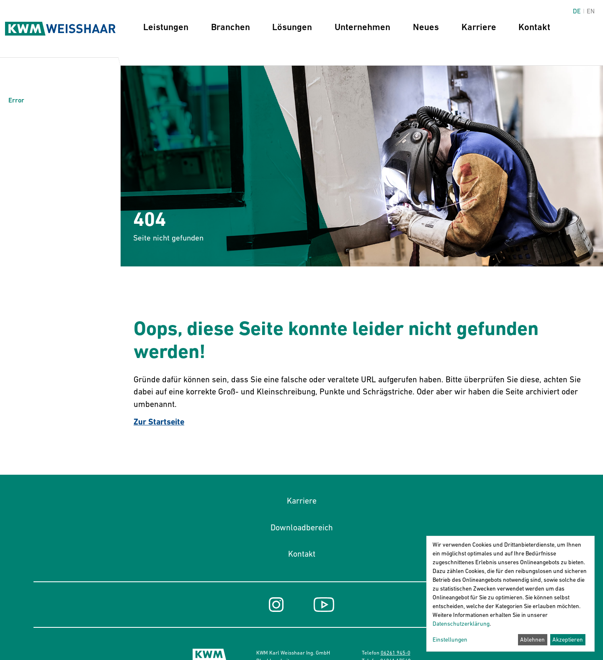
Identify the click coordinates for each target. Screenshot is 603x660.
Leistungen (165, 27)
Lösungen (292, 27)
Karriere (478, 27)
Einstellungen (450, 639)
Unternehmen (362, 27)
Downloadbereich (302, 527)
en (591, 11)
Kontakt (534, 27)
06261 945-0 (395, 653)
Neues (426, 27)
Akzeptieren (567, 639)
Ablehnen (532, 639)
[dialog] (510, 594)
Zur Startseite (159, 422)
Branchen (230, 27)
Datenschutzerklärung (461, 623)
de (577, 11)
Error (16, 100)
